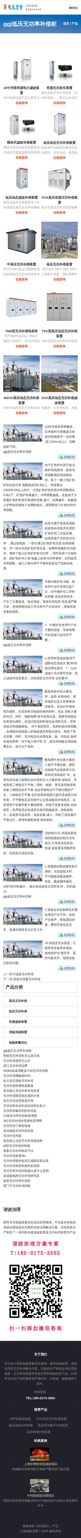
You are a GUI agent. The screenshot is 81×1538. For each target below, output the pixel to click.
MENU (73, 8)
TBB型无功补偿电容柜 (21, 331)
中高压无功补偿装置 (21, 264)
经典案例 (40, 1440)
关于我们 (40, 1354)
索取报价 (29, 1526)
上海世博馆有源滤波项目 (40, 1464)
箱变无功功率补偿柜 (16, 1180)
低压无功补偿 (18, 1011)
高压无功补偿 (18, 1001)
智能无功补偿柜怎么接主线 (21, 1055)
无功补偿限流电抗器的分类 (21, 1095)
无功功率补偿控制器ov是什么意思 (26, 1170)
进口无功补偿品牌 (15, 1065)
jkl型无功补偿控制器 (16, 1145)
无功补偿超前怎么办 (16, 1060)
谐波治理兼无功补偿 (26, 979)
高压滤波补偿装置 (21, 1425)
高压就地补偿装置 (38, 1432)
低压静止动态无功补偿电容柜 (23, 1140)
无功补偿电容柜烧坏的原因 (21, 1165)
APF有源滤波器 (20, 1419)
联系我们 (43, 1526)
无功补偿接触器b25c (17, 1075)
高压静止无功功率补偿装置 (21, 1090)
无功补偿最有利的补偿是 (20, 1110)
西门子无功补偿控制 (16, 1185)
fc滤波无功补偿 (23, 974)
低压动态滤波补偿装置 (21, 197)
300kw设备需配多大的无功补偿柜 (25, 1070)
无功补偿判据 (12, 1135)
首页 (66, 23)
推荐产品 (40, 1409)
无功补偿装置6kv (14, 1155)
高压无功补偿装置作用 (18, 1100)
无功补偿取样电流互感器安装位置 (26, 1160)
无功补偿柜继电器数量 (18, 1085)
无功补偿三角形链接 (16, 1125)
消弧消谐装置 (18, 1032)
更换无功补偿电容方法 (18, 1150)
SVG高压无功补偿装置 (51, 1419)
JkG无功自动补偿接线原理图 (22, 1120)
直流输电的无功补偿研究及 (21, 1175)
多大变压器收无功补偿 (18, 1080)
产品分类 (14, 987)
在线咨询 (22, 103)
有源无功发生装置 (59, 88)
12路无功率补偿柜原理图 (20, 1115)
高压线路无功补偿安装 (18, 1130)
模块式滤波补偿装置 (21, 142)
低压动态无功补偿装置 (59, 142)
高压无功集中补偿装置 (53, 1425)
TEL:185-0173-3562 (40, 1398)
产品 (55, 1526)
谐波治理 (12, 1209)
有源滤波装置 (18, 1021)
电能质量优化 (18, 1042)
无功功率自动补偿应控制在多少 (24, 1105)
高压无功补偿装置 (59, 264)
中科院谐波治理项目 (40, 1495)
